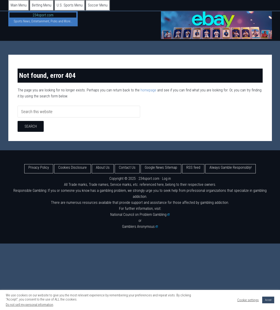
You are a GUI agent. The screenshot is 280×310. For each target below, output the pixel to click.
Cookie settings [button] (248, 300)
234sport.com (43, 15)
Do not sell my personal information (29, 305)
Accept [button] (268, 299)
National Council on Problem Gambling (140, 214)
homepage (148, 90)
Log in (166, 178)
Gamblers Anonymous (140, 226)
